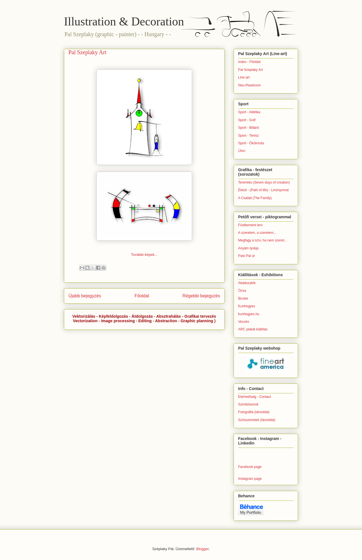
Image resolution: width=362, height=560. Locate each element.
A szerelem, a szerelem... (257, 233)
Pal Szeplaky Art (250, 70)
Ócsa (242, 291)
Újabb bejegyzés (84, 295)
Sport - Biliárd (248, 128)
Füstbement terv (250, 225)
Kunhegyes (246, 306)
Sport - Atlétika (249, 112)
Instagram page (250, 479)
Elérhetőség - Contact (254, 397)
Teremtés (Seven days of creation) (264, 182)
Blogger (202, 549)
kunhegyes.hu (248, 314)
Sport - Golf (246, 120)
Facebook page (250, 467)
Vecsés (243, 322)
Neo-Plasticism (249, 85)
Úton (241, 151)
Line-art (244, 77)
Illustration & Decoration (124, 21)
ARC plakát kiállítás (253, 329)
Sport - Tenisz (248, 136)
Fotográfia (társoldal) (254, 412)
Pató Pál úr (246, 256)
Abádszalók (247, 283)
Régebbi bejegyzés (201, 295)
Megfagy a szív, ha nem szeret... (262, 240)
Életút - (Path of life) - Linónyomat (263, 190)
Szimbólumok (248, 404)
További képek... (144, 254)
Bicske (243, 298)
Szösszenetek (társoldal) (256, 420)
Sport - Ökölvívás (251, 143)
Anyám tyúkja (248, 248)
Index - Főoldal (249, 62)
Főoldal (142, 295)
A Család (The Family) (255, 198)
